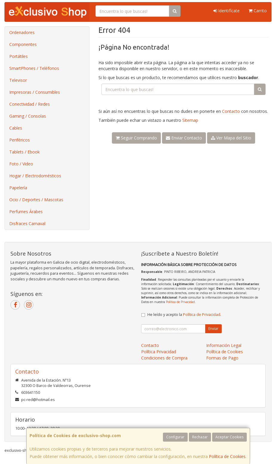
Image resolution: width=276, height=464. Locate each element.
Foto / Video (21, 164)
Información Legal (223, 345)
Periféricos (19, 140)
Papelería (18, 187)
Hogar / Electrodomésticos (35, 176)
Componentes (23, 44)
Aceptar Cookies (229, 437)
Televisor (18, 80)
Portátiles (18, 56)
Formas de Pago (222, 358)
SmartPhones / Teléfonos (34, 68)
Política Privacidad (158, 351)
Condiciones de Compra (164, 358)
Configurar (175, 437)
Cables (15, 128)
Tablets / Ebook (24, 152)
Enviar (213, 328)
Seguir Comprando (136, 138)
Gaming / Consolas (27, 116)
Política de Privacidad (180, 302)
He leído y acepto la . (184, 314)
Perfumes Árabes (26, 211)
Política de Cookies (227, 456)
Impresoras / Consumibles (34, 92)
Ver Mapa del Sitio (231, 138)
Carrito (258, 10)
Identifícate (226, 10)
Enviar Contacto (184, 138)
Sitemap (190, 120)
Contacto (231, 111)
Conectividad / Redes (29, 104)
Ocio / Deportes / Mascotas (36, 199)
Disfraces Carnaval (27, 223)
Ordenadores (22, 32)
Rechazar (200, 437)
